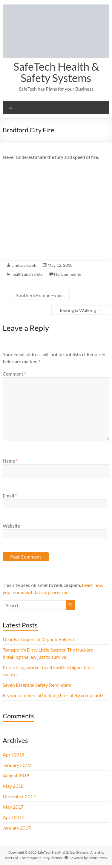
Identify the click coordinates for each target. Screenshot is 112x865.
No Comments (67, 274)
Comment (14, 373)
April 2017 (13, 817)
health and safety (27, 274)
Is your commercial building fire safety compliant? (53, 695)
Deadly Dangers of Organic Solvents (39, 639)
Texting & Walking (80, 310)
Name (10, 460)
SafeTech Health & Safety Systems (56, 72)
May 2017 (13, 807)
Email (10, 495)
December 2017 (19, 796)
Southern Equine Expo (36, 295)
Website (11, 525)
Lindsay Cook (23, 265)
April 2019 (13, 754)
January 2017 (17, 827)
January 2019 (17, 765)
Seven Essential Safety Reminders (37, 685)
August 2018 (16, 775)
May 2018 (13, 786)
